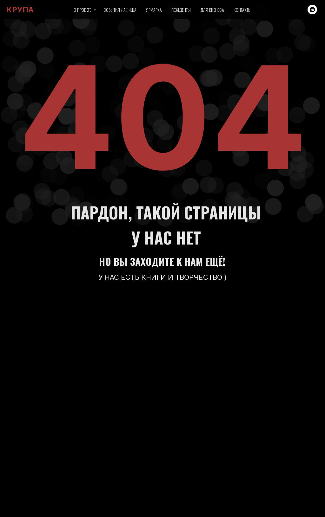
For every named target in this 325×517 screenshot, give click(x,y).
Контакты (242, 9)
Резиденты (181, 9)
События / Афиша (119, 9)
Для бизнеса (212, 9)
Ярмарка (154, 9)
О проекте (83, 9)
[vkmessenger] (312, 9)
